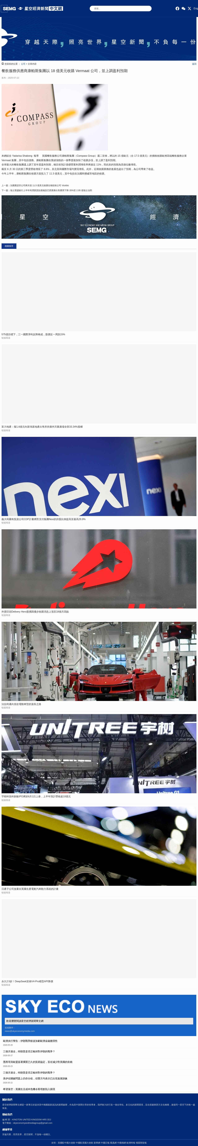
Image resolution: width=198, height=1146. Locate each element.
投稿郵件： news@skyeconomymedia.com (20, 1029)
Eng (196, 8)
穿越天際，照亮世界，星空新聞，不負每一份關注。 (27, 1134)
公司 (23, 64)
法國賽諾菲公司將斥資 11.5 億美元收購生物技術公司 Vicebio (39, 185)
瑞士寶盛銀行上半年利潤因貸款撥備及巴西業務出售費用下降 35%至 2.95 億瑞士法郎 (51, 190)
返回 (194, 64)
